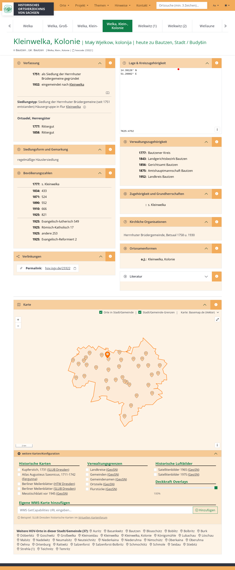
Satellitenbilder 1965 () (178, 470)
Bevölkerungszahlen (34, 173)
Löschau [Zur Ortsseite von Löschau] (208, 535)
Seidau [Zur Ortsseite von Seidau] (176, 544)
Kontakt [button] (142, 5)
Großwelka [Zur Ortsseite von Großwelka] (68, 535)
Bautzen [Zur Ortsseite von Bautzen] (135, 531)
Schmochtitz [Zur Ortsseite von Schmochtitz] (138, 544)
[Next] (225, 26)
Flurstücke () (103, 489)
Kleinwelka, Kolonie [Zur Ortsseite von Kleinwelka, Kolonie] (138, 535)
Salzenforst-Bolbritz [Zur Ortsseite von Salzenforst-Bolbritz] (110, 544)
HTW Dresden (64, 484)
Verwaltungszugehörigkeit (145, 142)
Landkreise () (104, 470)
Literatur (133, 276)
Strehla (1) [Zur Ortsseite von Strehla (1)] (27, 549)
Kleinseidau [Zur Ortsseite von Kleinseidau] (90, 535)
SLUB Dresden (58, 470)
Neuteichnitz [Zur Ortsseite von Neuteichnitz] (87, 540)
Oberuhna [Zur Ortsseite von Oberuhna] (196, 540)
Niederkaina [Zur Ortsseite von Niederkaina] (110, 540)
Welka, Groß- (58, 26)
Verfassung (28, 63)
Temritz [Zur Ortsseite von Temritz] (64, 549)
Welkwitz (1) (147, 26)
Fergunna (29, 479)
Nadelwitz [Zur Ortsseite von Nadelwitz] (43, 540)
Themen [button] (100, 5)
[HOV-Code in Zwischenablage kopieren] (73, 50)
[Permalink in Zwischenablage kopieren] (74, 268)
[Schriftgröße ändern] (215, 5)
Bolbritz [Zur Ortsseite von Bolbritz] (189, 531)
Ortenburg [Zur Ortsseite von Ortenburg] (43, 544)
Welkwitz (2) (177, 26)
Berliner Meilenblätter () (48, 484)
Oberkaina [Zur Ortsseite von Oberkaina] (176, 540)
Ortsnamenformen (140, 248)
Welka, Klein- (87, 26)
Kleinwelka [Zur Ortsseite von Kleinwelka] (111, 535)
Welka (28, 26)
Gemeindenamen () (108, 479)
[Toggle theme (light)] (227, 5)
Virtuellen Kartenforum (92, 517)
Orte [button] (63, 5)
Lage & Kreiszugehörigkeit (144, 63)
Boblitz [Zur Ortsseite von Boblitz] (173, 531)
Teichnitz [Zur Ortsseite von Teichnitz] (47, 549)
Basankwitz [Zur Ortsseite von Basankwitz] (115, 531)
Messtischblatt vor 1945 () (45, 493)
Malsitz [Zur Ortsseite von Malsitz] (25, 540)
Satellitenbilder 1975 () (178, 474)
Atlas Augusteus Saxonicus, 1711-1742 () (48, 476)
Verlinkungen (28, 256)
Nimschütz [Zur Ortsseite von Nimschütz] (155, 540)
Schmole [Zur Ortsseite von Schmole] (159, 544)
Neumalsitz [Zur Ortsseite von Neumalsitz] (64, 540)
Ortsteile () (102, 484)
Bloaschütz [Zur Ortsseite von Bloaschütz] (154, 531)
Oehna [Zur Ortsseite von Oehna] (25, 544)
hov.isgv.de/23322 (57, 268)
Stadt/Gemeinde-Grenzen (159, 312)
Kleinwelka (76, 84)
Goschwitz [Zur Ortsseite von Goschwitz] (47, 535)
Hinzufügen (205, 510)
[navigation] (117, 26)
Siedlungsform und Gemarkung (42, 149)
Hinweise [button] (121, 5)
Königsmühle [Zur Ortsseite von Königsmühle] (167, 535)
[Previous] (10, 26)
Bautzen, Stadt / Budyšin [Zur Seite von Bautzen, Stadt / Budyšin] (180, 42)
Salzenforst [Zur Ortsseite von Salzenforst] (82, 544)
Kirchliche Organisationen (145, 222)
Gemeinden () (104, 474)
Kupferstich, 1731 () (45, 470)
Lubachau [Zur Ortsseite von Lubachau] (189, 535)
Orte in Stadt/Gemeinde (119, 312)
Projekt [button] (80, 5)
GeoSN (62, 493)
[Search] (181, 5)
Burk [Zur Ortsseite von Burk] (204, 531)
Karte (24, 305)
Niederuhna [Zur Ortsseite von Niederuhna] (133, 540)
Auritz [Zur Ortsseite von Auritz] (97, 531)
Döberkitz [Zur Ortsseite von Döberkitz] (27, 535)
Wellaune (207, 26)
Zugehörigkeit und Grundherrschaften (154, 194)
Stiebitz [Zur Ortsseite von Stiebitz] (192, 544)
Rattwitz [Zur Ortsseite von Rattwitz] (62, 544)
